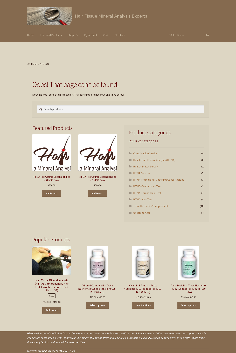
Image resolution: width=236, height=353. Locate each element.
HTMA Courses (141, 173)
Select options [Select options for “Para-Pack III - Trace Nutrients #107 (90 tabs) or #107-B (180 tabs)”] (188, 305)
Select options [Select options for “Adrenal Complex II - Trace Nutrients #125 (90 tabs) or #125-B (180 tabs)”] (97, 305)
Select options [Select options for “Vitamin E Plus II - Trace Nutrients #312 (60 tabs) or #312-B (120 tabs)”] (143, 305)
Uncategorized (141, 212)
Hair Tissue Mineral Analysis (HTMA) (154, 160)
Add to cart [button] (51, 193)
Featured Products (51, 35)
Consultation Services (146, 153)
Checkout (120, 35)
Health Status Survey (145, 166)
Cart (105, 35)
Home (30, 35)
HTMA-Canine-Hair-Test (147, 186)
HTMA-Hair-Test (142, 199)
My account (90, 35)
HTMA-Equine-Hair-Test (147, 193)
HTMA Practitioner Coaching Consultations (158, 179)
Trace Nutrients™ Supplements (151, 206)
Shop (71, 35)
